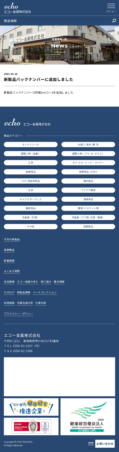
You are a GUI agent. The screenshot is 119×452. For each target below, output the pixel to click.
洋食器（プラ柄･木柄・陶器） (88, 217)
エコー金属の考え (27, 281)
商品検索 (60, 20)
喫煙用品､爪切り (88, 171)
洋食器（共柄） (30, 217)
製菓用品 (31, 171)
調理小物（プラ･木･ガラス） (88, 153)
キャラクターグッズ (31, 199)
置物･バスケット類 (88, 208)
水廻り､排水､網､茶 (88, 144)
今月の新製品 (12, 239)
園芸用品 (31, 208)
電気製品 (88, 180)
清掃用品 (88, 199)
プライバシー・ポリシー (18, 313)
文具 (30, 190)
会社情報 (9, 281)
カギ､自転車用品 (31, 180)
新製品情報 (23, 292)
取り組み (46, 281)
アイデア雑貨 (88, 190)
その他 (30, 226)
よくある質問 (12, 271)
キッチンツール (30, 144)
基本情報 (59, 281)
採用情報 (9, 303)
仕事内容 (41, 303)
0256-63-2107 (23, 346)
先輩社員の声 (25, 303)
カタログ (9, 292)
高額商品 (88, 226)
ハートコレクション (45, 292)
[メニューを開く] (111, 8)
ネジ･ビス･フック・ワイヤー (88, 162)
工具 (30, 162)
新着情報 (9, 260)
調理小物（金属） (31, 153)
